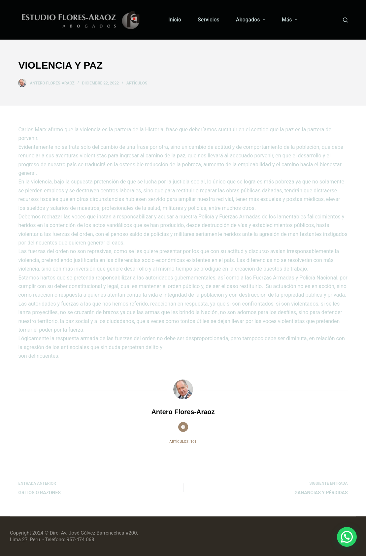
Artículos (137, 83)
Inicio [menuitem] (174, 19)
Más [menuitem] (290, 19)
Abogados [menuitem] (251, 19)
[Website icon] (183, 427)
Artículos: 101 (182, 442)
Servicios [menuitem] (208, 19)
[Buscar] (345, 19)
